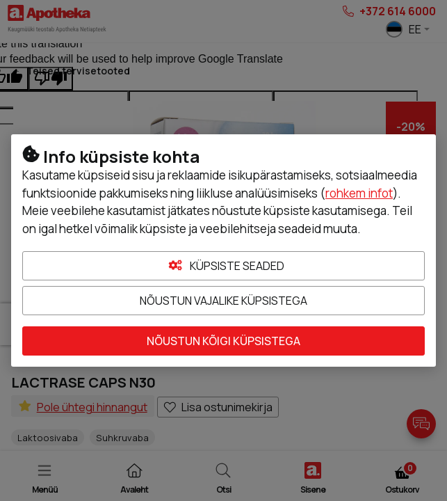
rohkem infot (359, 193)
